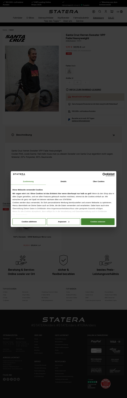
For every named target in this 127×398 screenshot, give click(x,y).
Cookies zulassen (97, 222)
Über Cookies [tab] (98, 181)
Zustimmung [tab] (28, 181)
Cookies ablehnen (29, 222)
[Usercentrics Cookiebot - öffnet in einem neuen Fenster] (104, 174)
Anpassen (63, 222)
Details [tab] (63, 181)
